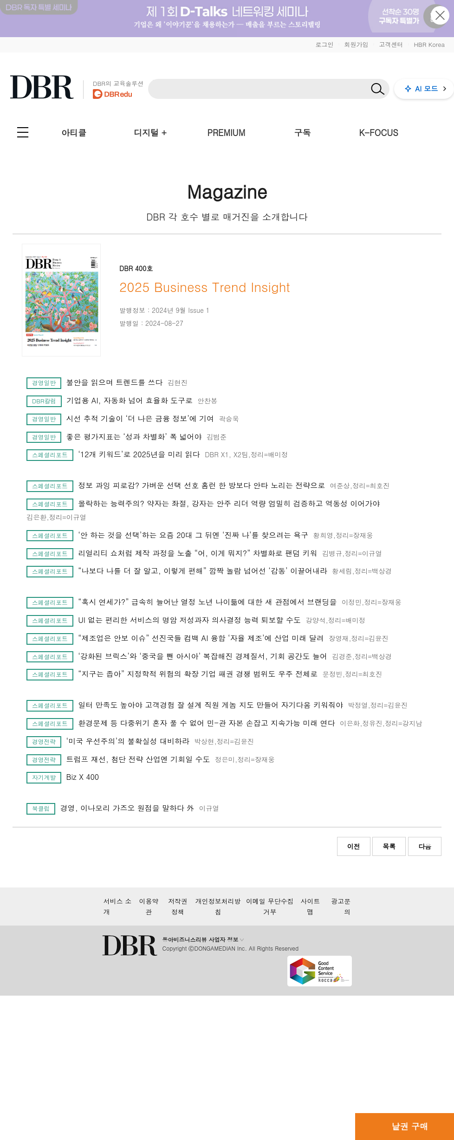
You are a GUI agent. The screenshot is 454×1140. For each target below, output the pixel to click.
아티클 (73, 132)
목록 (389, 846)
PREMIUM (227, 132)
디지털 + (150, 132)
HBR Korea (429, 44)
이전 (353, 846)
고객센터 (391, 44)
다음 (424, 846)
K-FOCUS (378, 132)
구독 (302, 132)
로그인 (324, 44)
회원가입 (356, 44)
